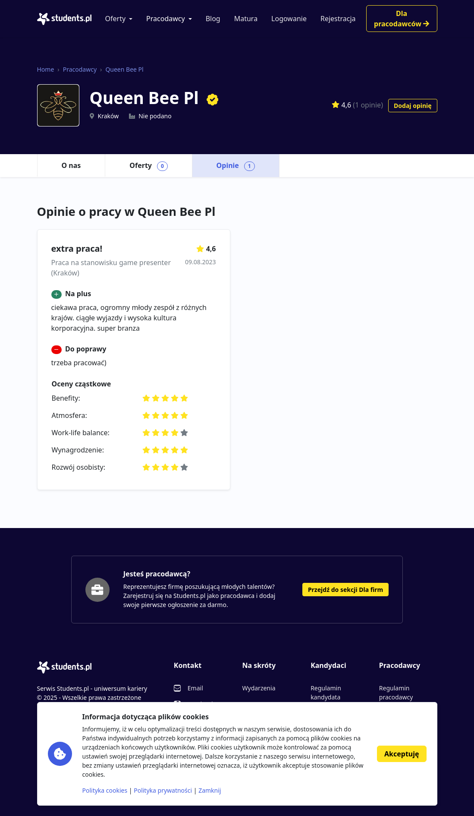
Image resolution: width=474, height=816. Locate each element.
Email (195, 688)
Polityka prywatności (163, 790)
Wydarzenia (258, 688)
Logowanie (289, 18)
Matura (245, 18)
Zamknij (209, 790)
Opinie (236, 166)
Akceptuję (401, 754)
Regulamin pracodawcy (396, 692)
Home (45, 69)
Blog (213, 18)
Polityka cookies (105, 790)
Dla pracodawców (401, 18)
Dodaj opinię (412, 105)
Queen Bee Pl (124, 69)
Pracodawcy (165, 18)
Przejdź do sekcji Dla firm (345, 589)
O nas (71, 165)
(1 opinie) (368, 104)
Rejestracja (338, 18)
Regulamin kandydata (326, 692)
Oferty (115, 18)
